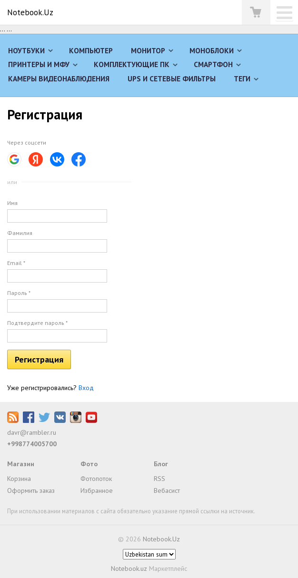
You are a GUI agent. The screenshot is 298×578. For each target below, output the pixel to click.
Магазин (20, 464)
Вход (86, 387)
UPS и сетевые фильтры (172, 78)
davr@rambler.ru (31, 432)
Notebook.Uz (30, 12)
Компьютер (91, 50)
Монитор (148, 50)
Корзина (19, 478)
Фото (89, 464)
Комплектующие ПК (131, 64)
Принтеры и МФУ (39, 64)
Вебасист (167, 490)
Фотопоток (96, 478)
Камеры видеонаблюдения (58, 78)
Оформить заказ (31, 490)
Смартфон (213, 64)
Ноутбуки (26, 50)
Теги (242, 78)
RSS (159, 478)
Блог (161, 464)
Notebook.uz (129, 568)
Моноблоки (211, 50)
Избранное (96, 490)
